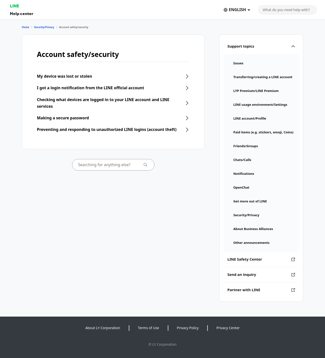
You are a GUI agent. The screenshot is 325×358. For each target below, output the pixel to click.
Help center (21, 13)
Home (25, 27)
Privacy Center (228, 327)
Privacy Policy (188, 327)
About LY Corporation (102, 327)
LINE (14, 5)
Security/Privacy (44, 27)
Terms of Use (148, 327)
